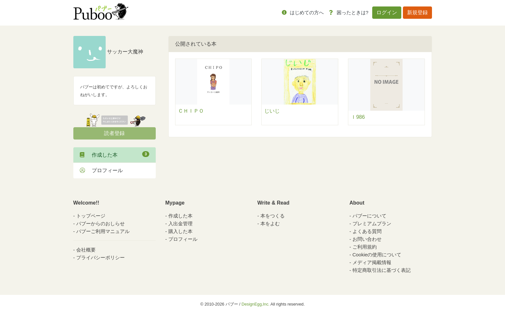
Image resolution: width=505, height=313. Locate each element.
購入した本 (180, 231)
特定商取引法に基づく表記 (381, 270)
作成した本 (114, 154)
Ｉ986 (358, 117)
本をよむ (270, 223)
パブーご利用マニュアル (103, 231)
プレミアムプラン (371, 223)
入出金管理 (180, 223)
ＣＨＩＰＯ (191, 111)
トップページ (90, 215)
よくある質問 (367, 231)
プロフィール (101, 170)
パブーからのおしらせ (100, 223)
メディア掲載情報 (371, 262)
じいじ (272, 111)
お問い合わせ (367, 239)
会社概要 (86, 249)
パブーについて (369, 215)
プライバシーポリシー (100, 257)
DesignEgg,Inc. (255, 304)
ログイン (386, 12)
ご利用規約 (364, 247)
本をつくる (272, 215)
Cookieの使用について (377, 254)
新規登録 (417, 12)
